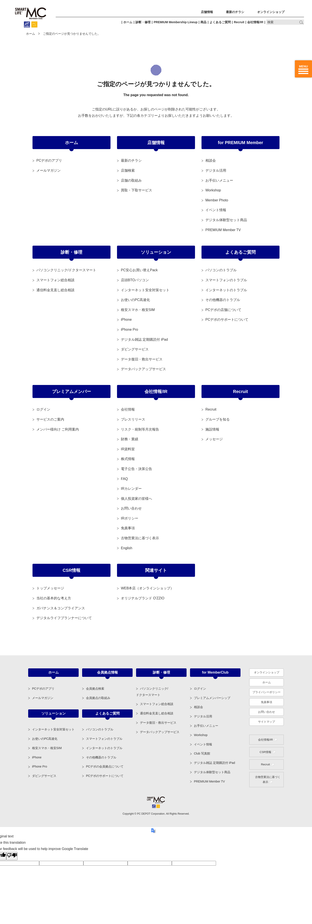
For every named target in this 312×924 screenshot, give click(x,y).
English (126, 548)
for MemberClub (215, 672)
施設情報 (212, 429)
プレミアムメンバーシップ (212, 698)
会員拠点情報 (107, 672)
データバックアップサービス (143, 369)
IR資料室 (128, 449)
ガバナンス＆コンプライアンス (60, 608)
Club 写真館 (202, 753)
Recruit (239, 22)
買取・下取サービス (136, 190)
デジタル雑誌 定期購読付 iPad (144, 339)
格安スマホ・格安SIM (138, 310)
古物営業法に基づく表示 (140, 538)
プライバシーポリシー (266, 692)
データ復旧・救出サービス (141, 359)
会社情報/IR (255, 22)
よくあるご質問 (220, 22)
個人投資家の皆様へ (136, 498)
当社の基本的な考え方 (53, 598)
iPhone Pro (129, 329)
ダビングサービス (135, 349)
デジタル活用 (215, 170)
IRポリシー (129, 518)
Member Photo (216, 200)
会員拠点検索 (95, 688)
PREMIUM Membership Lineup (175, 22)
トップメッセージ (50, 588)
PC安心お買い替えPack (139, 270)
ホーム (127, 22)
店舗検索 (128, 170)
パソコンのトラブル (221, 270)
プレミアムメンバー (71, 391)
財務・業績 (129, 439)
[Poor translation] (12, 856)
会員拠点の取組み (98, 698)
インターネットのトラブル (226, 290)
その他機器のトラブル (222, 300)
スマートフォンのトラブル (226, 280)
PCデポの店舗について (223, 310)
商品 (203, 22)
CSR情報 (71, 570)
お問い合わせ (131, 508)
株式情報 (128, 459)
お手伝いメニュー (219, 180)
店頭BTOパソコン (135, 280)
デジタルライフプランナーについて (64, 618)
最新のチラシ (235, 12)
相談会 (210, 160)
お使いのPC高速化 (135, 300)
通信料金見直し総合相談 (55, 290)
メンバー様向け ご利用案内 (57, 429)
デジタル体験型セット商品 (226, 220)
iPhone (126, 319)
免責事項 (128, 528)
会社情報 (128, 409)
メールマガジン (48, 170)
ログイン (43, 409)
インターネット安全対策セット (145, 290)
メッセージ (214, 439)
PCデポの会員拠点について (105, 766)
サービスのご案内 (50, 419)
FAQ (124, 479)
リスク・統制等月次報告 (140, 429)
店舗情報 (207, 12)
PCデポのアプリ (49, 160)
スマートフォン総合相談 (55, 280)
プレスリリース (133, 419)
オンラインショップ (270, 12)
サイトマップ (266, 721)
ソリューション (156, 252)
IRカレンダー (131, 488)
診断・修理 (143, 22)
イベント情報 (215, 210)
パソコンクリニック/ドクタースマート (66, 270)
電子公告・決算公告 (136, 469)
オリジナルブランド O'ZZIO (142, 598)
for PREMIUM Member (240, 142)
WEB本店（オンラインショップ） (147, 588)
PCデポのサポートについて (226, 319)
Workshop (213, 190)
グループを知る (217, 419)
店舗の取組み (131, 180)
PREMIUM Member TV (223, 230)
